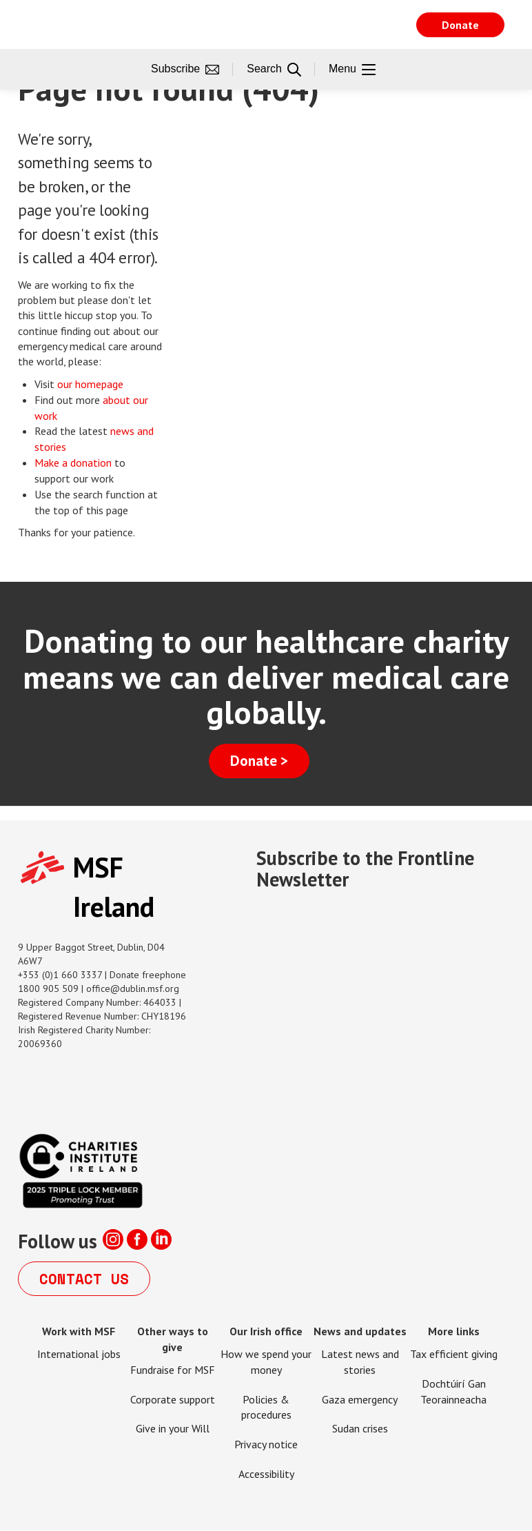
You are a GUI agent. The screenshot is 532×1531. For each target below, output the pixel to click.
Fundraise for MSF (172, 1370)
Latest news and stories (360, 1362)
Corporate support (172, 1399)
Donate (460, 25)
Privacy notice (266, 1444)
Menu (352, 70)
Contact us (84, 1279)
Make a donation (73, 462)
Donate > (259, 760)
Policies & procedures (266, 1407)
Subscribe (185, 70)
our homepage (91, 384)
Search (274, 70)
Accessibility (266, 1474)
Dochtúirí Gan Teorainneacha (453, 1391)
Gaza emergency (360, 1399)
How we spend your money (266, 1362)
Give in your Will (172, 1428)
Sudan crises (360, 1428)
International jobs (79, 1354)
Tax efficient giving (454, 1354)
